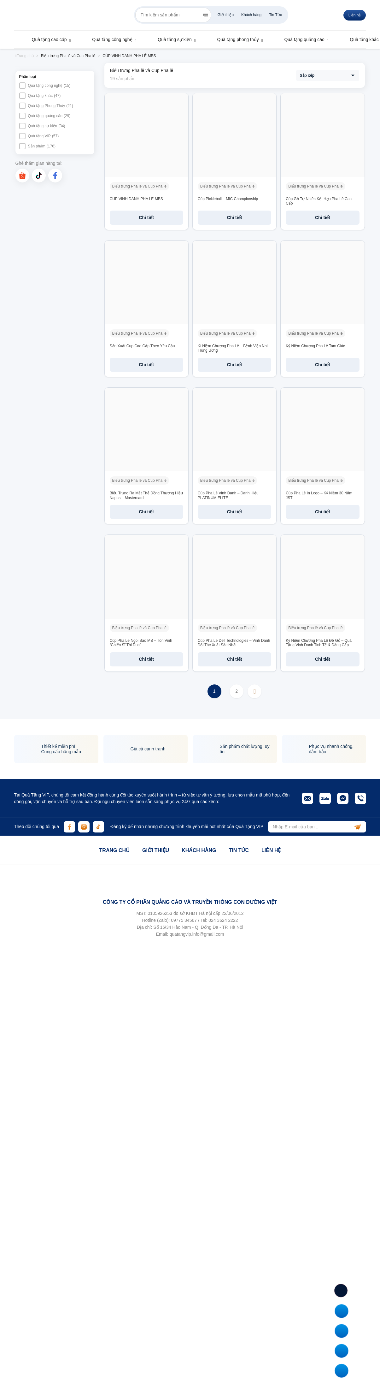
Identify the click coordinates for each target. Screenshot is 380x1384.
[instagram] (84, 826)
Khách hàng (251, 15)
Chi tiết (146, 217)
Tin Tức (275, 15)
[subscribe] (357, 826)
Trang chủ (24, 56)
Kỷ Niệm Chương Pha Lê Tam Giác (315, 346)
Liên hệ (271, 850)
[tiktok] (39, 175)
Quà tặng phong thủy (235, 39)
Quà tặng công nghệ (109, 39)
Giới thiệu (226, 15)
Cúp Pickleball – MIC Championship (228, 199)
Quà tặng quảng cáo (301, 39)
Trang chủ (114, 850)
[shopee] (22, 175)
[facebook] (55, 175)
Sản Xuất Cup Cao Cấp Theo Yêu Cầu (142, 346)
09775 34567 (184, 920)
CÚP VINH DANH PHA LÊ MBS (136, 199)
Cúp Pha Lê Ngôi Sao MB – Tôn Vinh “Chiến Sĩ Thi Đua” (141, 642)
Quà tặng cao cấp (46, 39)
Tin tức (239, 850)
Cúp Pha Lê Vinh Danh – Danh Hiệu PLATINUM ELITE (228, 495)
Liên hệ (354, 15)
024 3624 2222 (223, 920)
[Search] (206, 15)
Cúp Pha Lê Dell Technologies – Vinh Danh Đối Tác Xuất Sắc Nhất (234, 642)
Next (254, 691)
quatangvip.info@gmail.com (196, 934)
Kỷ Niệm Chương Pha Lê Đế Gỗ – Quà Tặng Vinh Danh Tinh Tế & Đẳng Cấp (319, 642)
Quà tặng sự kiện (172, 39)
